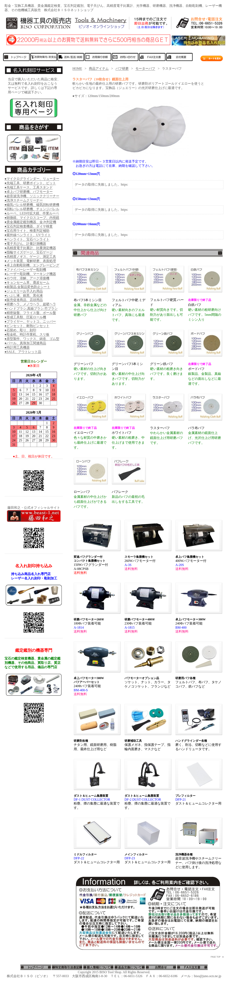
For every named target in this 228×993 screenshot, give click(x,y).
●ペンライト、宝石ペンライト (27, 239)
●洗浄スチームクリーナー (24, 200)
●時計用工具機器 (17, 347)
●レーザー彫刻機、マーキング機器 (30, 274)
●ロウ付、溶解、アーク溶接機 (27, 278)
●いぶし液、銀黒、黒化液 (24, 295)
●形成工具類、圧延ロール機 (25, 317)
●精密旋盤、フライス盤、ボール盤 (30, 313)
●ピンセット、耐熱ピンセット (27, 325)
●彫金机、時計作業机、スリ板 (27, 334)
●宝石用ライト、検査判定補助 (27, 230)
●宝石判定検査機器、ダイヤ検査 (29, 226)
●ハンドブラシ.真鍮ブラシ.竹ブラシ (31, 308)
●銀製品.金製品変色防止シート (27, 287)
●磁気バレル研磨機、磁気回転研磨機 (32, 204)
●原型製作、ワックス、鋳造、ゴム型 (32, 338)
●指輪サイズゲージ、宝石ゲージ (29, 252)
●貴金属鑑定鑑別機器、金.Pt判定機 (30, 222)
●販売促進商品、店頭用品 (24, 300)
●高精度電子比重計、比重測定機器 (30, 248)
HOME (77, 68)
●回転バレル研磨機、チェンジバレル (32, 209)
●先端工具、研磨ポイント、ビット (30, 183)
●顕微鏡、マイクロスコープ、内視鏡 (32, 217)
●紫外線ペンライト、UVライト (28, 235)
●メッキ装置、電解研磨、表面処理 (30, 261)
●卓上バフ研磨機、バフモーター (29, 191)
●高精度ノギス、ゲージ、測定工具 (30, 256)
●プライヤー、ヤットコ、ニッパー (30, 321)
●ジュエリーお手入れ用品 (24, 291)
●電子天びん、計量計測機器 (25, 243)
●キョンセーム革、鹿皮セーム (27, 282)
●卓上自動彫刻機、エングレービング (32, 265)
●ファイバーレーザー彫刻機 (25, 269)
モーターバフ (145, 68)
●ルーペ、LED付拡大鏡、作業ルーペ (32, 213)
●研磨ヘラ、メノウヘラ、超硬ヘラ (30, 304)
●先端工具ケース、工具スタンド (29, 187)
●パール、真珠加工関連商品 (25, 343)
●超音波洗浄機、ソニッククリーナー (32, 196)
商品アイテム (99, 68)
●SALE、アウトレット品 (23, 351)
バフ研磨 (122, 68)
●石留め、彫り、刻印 (20, 330)
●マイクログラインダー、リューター (32, 178)
